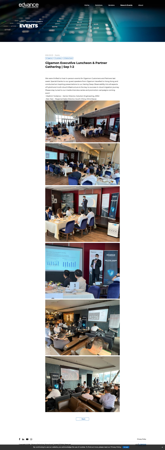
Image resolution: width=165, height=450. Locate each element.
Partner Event (69, 58)
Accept (126, 447)
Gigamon (50, 58)
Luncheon (59, 58)
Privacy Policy (141, 439)
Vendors (111, 5)
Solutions (98, 5)
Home (86, 5)
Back (82, 419)
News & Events (126, 5)
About (140, 5)
